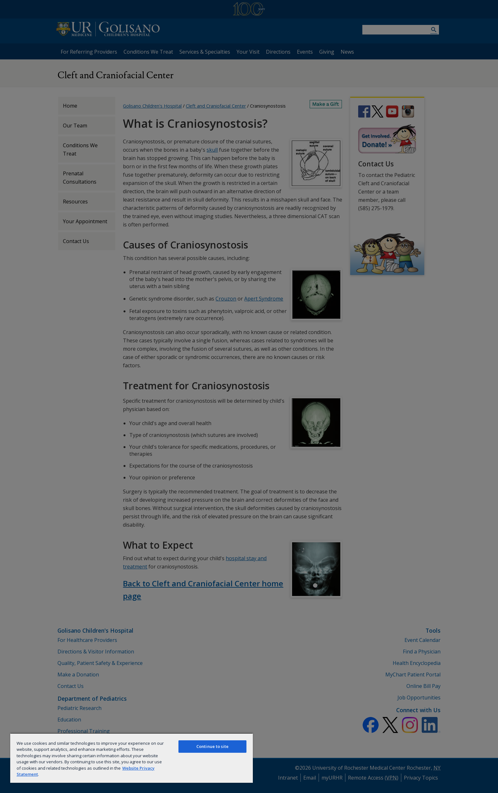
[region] (131, 758)
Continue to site (212, 746)
